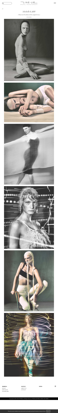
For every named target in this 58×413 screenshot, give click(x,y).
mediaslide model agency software (40, 398)
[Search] (7, 3)
